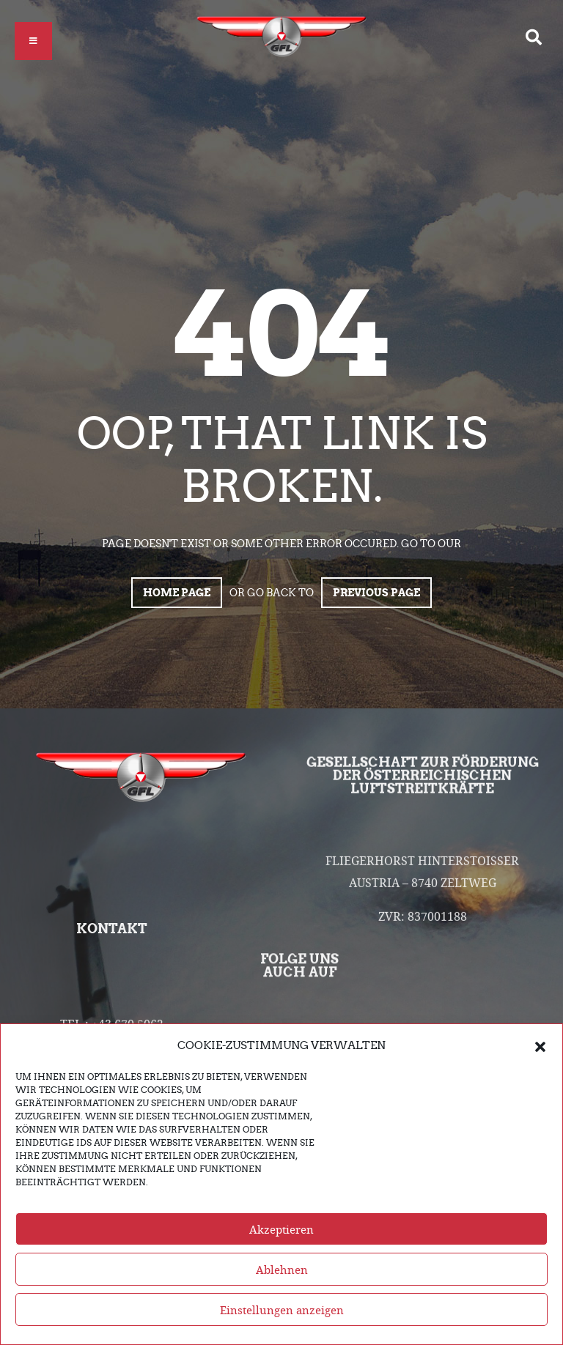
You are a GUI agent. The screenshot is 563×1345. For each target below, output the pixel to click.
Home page (176, 592)
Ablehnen (282, 1271)
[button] (540, 1047)
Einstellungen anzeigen (282, 1311)
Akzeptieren (281, 1230)
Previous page (376, 592)
